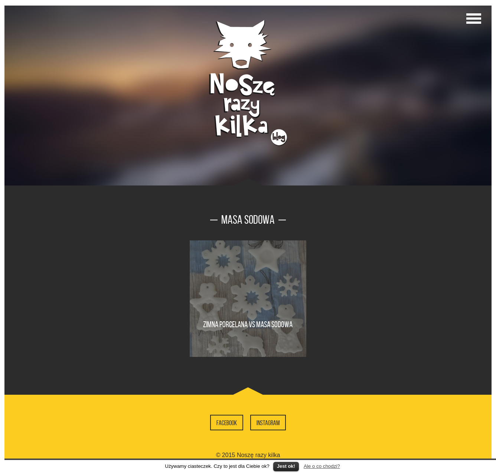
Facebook (226, 423)
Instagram (268, 423)
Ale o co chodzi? (322, 466)
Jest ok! (286, 466)
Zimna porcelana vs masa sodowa (248, 324)
